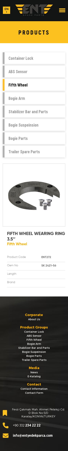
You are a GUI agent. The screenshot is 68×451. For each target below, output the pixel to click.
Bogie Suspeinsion (23, 124)
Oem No (12, 265)
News (34, 372)
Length (11, 274)
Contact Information (34, 388)
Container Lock (21, 58)
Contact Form (34, 392)
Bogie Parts (18, 138)
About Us (34, 319)
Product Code (16, 257)
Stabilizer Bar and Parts (28, 111)
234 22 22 (22, 425)
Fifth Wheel (18, 84)
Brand (11, 282)
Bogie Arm (17, 98)
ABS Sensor (18, 71)
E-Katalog (34, 376)
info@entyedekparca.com (28, 436)
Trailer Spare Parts (24, 151)
